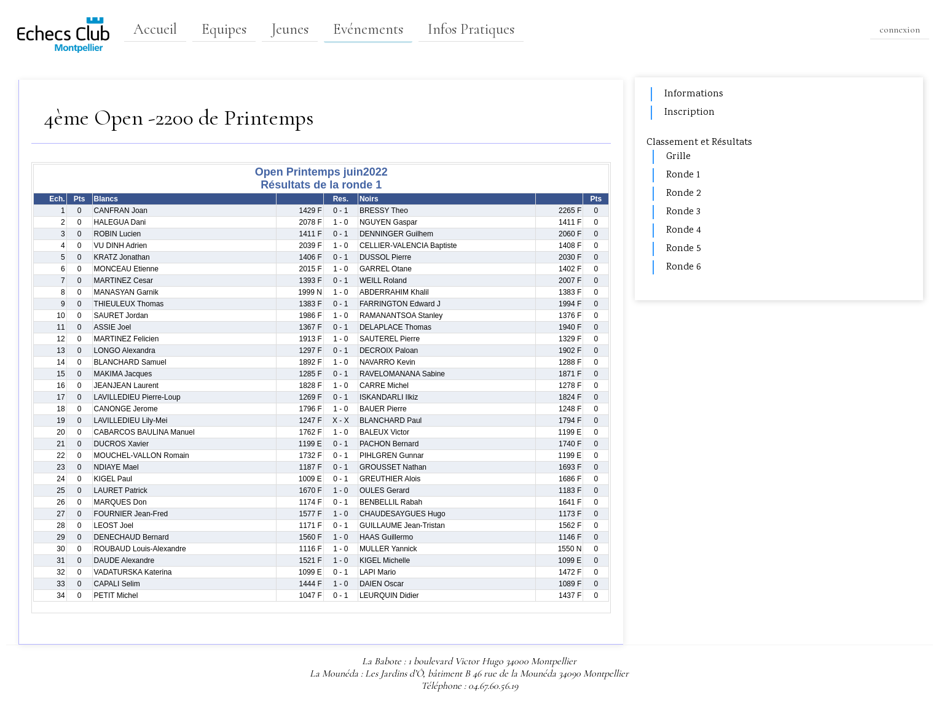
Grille (678, 157)
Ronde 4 (683, 230)
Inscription (689, 113)
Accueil (155, 29)
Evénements (368, 29)
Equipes (224, 29)
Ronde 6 (683, 267)
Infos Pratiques (471, 29)
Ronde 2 (683, 194)
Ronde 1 (683, 175)
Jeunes (289, 29)
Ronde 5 (683, 249)
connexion (899, 29)
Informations (693, 94)
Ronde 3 (683, 212)
